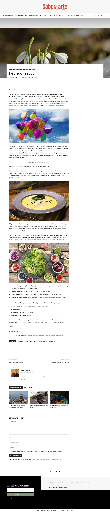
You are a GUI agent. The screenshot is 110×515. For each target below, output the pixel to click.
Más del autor (28, 387)
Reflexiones (52, 341)
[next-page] (13, 411)
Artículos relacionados (16, 387)
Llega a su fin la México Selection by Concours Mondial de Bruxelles (43, 335)
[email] (20, 490)
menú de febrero (43, 341)
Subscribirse (20, 494)
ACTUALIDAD (16, 67)
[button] (105, 15)
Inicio (10, 67)
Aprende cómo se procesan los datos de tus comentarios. (47, 459)
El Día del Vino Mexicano (44, 162)
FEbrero (36, 341)
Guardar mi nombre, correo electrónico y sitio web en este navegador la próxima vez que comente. (36, 451)
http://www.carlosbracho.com (27, 372)
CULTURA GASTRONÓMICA (29, 69)
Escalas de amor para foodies (60, 362)
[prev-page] (10, 411)
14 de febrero (20, 341)
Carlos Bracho (19, 69)
